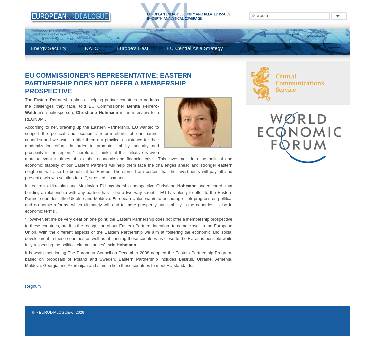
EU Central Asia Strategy (195, 48)
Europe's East (132, 48)
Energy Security (48, 48)
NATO (91, 48)
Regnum (33, 286)
